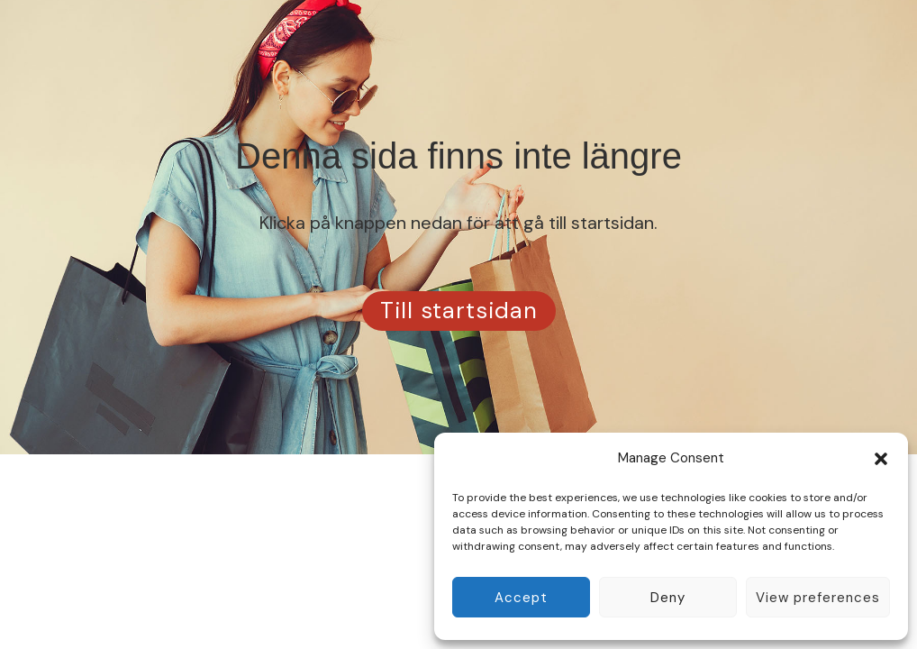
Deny (667, 598)
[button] (881, 459)
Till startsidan (459, 310)
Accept (521, 598)
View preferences (818, 598)
